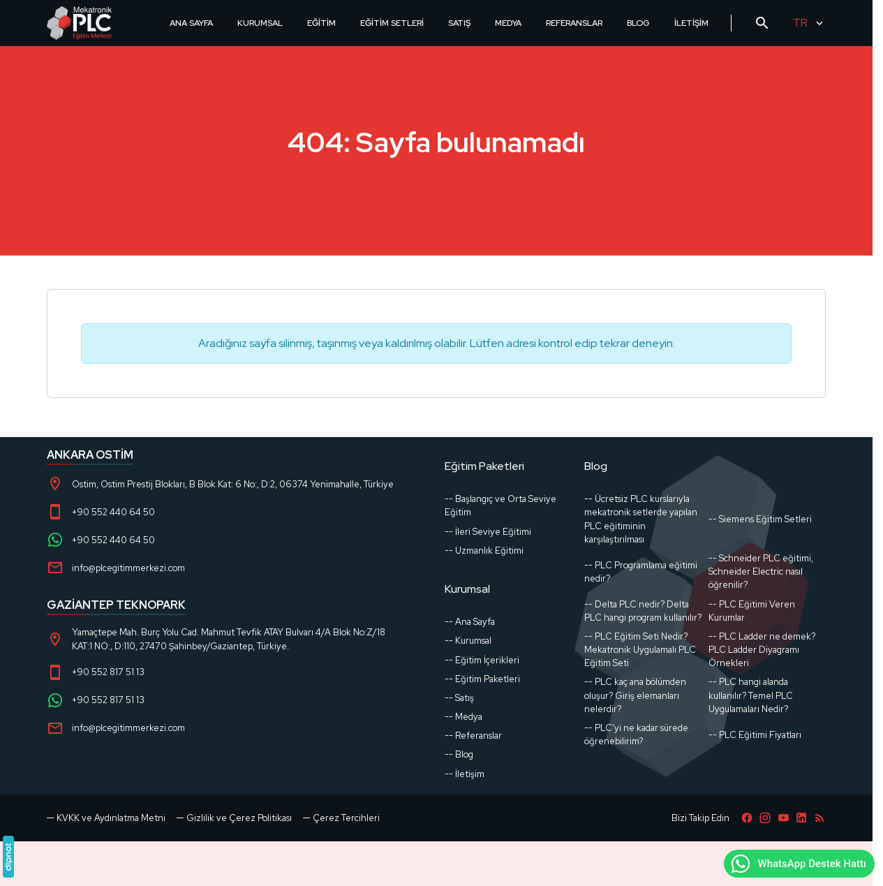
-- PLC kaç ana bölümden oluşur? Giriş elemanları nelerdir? (635, 695)
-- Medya (463, 717)
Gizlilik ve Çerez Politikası (239, 818)
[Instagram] (765, 818)
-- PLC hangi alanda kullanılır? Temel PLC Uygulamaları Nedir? (750, 695)
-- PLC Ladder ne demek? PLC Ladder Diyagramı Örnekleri (761, 649)
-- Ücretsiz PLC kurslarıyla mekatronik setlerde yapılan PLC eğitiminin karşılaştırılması (640, 519)
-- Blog (459, 754)
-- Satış (459, 698)
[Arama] (762, 23)
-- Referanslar (473, 735)
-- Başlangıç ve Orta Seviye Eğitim (500, 505)
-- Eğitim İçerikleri (482, 660)
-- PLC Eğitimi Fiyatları (754, 735)
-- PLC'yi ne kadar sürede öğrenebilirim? (636, 734)
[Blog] (819, 818)
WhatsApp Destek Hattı (797, 863)
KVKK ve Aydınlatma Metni (111, 818)
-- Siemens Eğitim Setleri (760, 519)
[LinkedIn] (801, 818)
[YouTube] (783, 818)
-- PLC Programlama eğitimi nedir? (640, 571)
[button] (341, 818)
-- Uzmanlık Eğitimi (484, 550)
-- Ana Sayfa (470, 622)
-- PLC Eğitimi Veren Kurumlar (751, 610)
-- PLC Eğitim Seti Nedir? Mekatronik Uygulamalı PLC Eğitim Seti (640, 649)
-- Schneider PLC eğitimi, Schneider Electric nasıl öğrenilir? (760, 571)
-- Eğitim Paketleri (482, 679)
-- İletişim (464, 774)
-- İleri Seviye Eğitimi (488, 532)
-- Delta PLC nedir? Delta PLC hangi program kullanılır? (643, 610)
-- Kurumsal (468, 641)
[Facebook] (747, 818)
